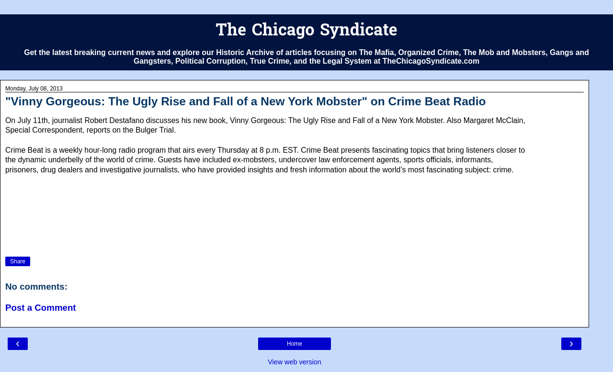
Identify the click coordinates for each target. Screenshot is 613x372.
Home (294, 343)
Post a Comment (40, 308)
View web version (294, 362)
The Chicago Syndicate (306, 31)
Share (17, 261)
